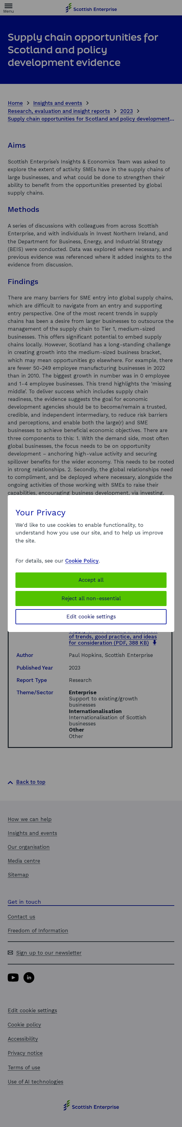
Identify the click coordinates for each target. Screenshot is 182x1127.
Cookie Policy (82, 561)
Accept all (91, 580)
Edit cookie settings (91, 616)
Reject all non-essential (91, 598)
